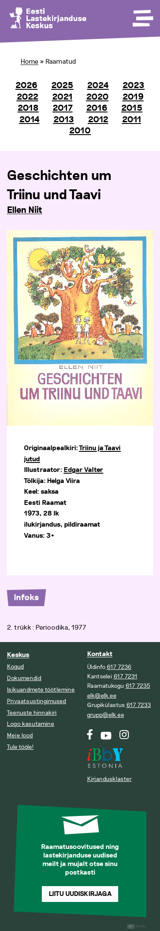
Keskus (18, 655)
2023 (133, 85)
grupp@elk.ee (105, 715)
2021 (62, 97)
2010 (80, 130)
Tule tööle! (20, 747)
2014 (29, 119)
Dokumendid (24, 678)
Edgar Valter (83, 470)
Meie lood (20, 735)
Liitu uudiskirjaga (80, 894)
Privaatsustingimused (36, 701)
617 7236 (119, 667)
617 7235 (137, 685)
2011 (131, 119)
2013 (63, 119)
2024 (98, 85)
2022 (27, 97)
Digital (136, 926)
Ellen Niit (24, 210)
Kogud (15, 666)
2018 (28, 108)
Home (29, 61)
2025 (62, 85)
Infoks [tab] (26, 597)
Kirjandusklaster (109, 779)
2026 (26, 85)
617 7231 (125, 676)
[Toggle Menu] (142, 15)
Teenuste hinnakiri (32, 712)
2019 (133, 97)
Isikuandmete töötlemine (41, 689)
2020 (97, 97)
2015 (132, 108)
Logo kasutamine (30, 724)
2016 (97, 108)
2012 (98, 119)
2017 (62, 108)
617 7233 (138, 705)
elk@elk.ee (101, 695)
